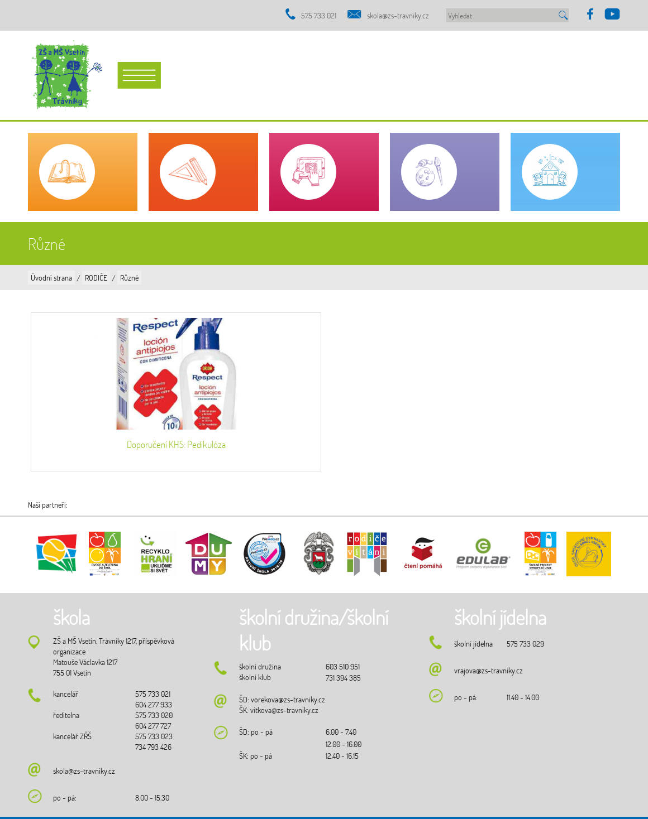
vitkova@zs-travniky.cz (284, 710)
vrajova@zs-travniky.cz (488, 670)
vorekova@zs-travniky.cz (288, 699)
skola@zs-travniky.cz (398, 15)
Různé (129, 277)
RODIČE (96, 277)
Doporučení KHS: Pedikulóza (176, 444)
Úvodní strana (51, 277)
